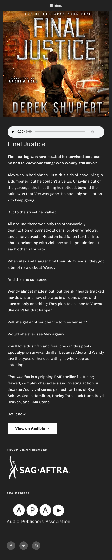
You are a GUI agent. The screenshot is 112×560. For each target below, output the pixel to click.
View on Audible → (32, 428)
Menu (56, 5)
